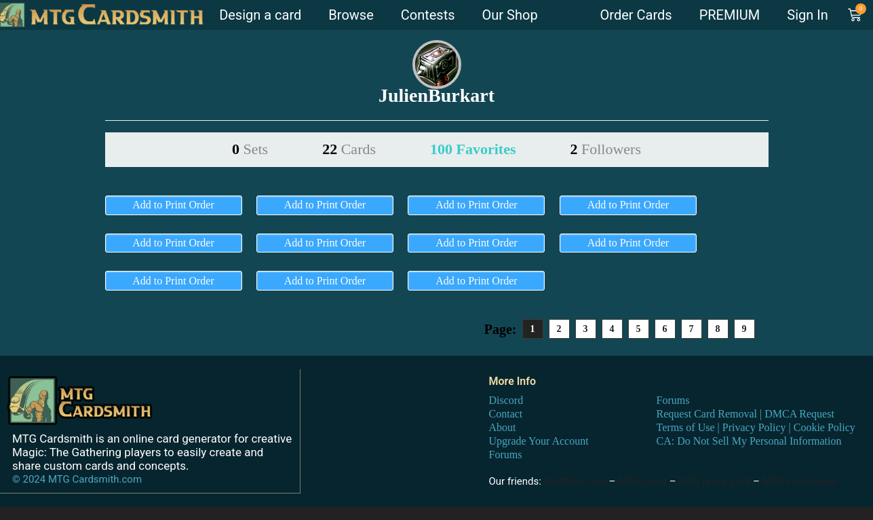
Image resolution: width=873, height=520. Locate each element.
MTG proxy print (714, 481)
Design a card (260, 15)
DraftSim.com (575, 481)
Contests (428, 15)
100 (473, 149)
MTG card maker (800, 481)
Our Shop (510, 15)
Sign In (807, 15)
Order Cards (636, 15)
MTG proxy (642, 481)
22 (349, 149)
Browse (350, 15)
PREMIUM (729, 15)
